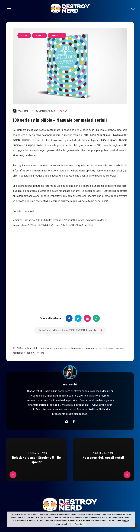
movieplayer (19, 352)
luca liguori (108, 348)
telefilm (40, 352)
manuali (120, 348)
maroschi (70, 384)
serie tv (30, 352)
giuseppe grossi (94, 348)
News (39, 35)
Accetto (78, 524)
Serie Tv (57, 35)
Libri (24, 35)
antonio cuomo (76, 348)
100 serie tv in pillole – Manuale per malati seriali (42, 348)
